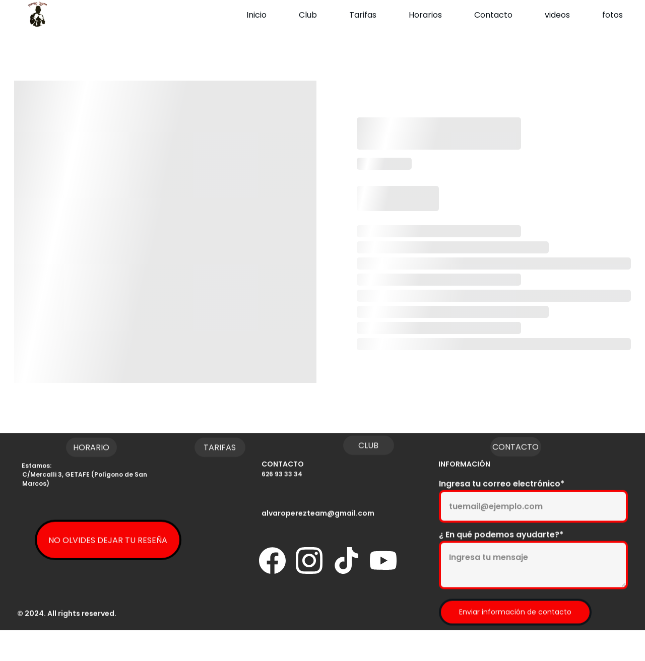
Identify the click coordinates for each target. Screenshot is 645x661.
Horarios (425, 15)
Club (308, 15)
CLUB (368, 447)
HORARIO (91, 449)
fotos (612, 15)
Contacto (493, 15)
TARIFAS (220, 449)
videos (557, 15)
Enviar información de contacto (515, 627)
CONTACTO (515, 448)
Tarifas (362, 15)
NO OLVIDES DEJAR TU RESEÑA (107, 544)
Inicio (256, 15)
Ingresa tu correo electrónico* (501, 498)
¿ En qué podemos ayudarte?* (501, 549)
